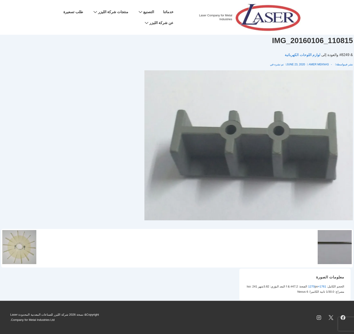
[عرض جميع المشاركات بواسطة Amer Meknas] (318, 64)
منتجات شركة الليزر (110, 12)
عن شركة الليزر (158, 23)
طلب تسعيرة (73, 12)
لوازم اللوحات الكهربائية (302, 55)
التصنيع (145, 12)
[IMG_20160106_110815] (296, 64)
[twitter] (331, 317)
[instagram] (319, 317)
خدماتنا (168, 12)
